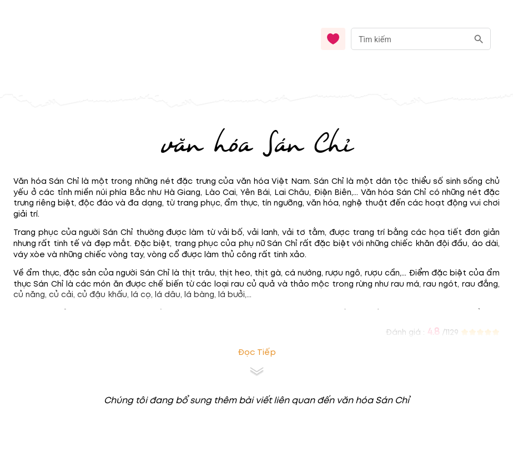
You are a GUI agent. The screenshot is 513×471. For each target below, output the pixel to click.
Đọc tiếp (257, 352)
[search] (478, 39)
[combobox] (420, 39)
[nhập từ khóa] (409, 39)
